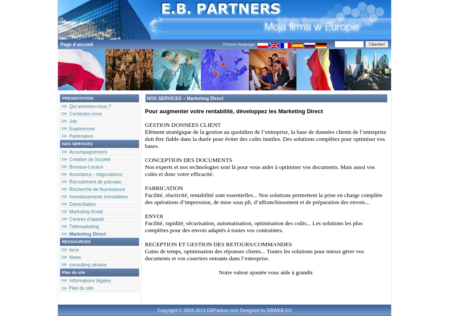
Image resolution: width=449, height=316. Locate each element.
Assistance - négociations (95, 174)
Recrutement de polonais (95, 181)
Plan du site (81, 288)
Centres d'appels (86, 219)
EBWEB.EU (279, 310)
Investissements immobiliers (98, 196)
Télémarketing (84, 226)
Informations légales (90, 280)
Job (73, 121)
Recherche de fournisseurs (97, 189)
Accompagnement (88, 151)
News (75, 257)
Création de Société (89, 159)
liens (74, 249)
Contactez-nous (85, 113)
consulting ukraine (88, 264)
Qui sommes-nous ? (90, 106)
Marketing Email (86, 211)
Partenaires (81, 136)
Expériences (82, 128)
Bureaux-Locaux (86, 166)
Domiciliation (82, 204)
